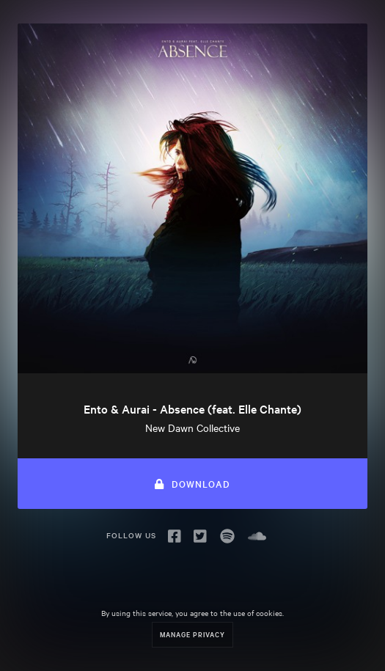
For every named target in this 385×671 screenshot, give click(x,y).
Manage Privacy (192, 633)
